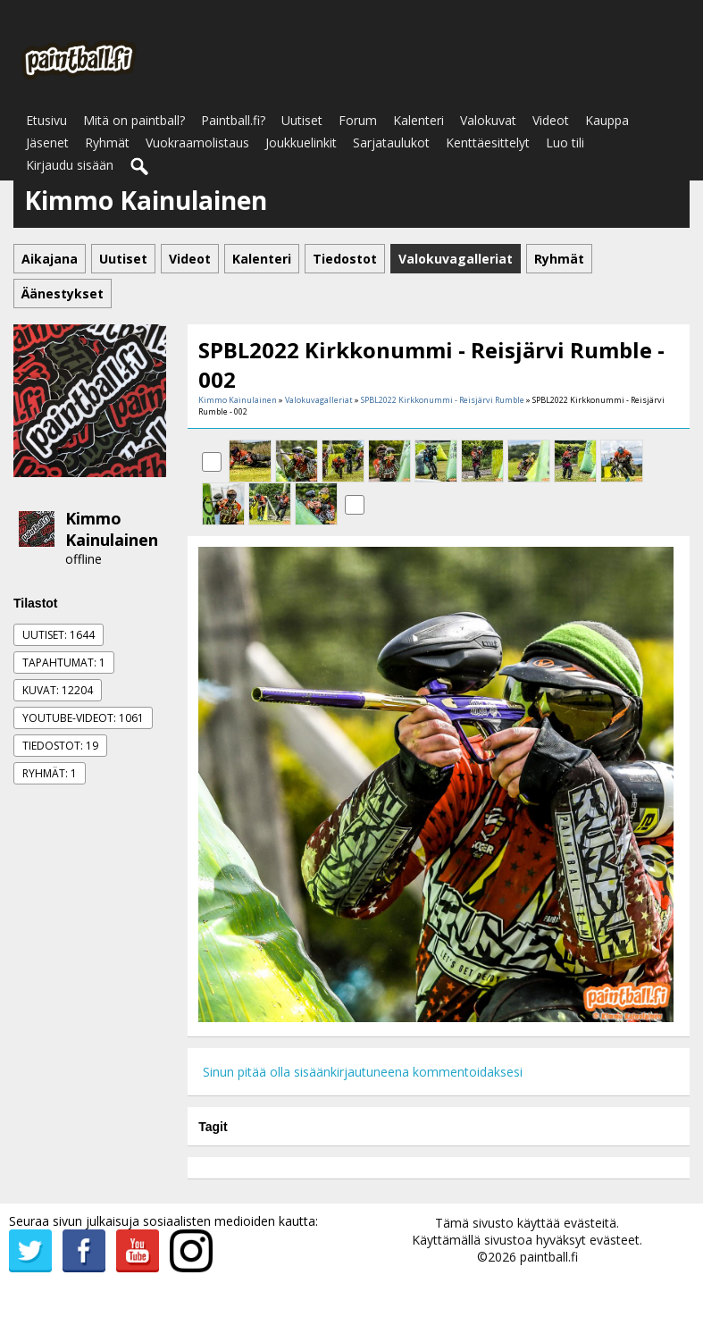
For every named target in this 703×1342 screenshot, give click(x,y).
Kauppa (607, 120)
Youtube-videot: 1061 (83, 718)
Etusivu (46, 120)
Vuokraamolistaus (197, 142)
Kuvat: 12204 (57, 690)
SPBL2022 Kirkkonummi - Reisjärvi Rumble (442, 400)
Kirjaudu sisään (69, 164)
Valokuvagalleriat (319, 400)
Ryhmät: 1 (49, 773)
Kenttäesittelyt (488, 142)
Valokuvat (488, 120)
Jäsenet (47, 142)
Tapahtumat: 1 (63, 662)
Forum (358, 120)
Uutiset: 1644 (58, 634)
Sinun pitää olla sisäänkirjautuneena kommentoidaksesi (363, 1071)
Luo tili (565, 142)
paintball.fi (549, 1256)
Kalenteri (418, 120)
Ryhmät (107, 142)
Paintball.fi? (233, 120)
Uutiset (301, 120)
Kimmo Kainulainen (111, 528)
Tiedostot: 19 (60, 745)
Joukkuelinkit (301, 142)
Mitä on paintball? (134, 120)
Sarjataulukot (391, 142)
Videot (550, 120)
